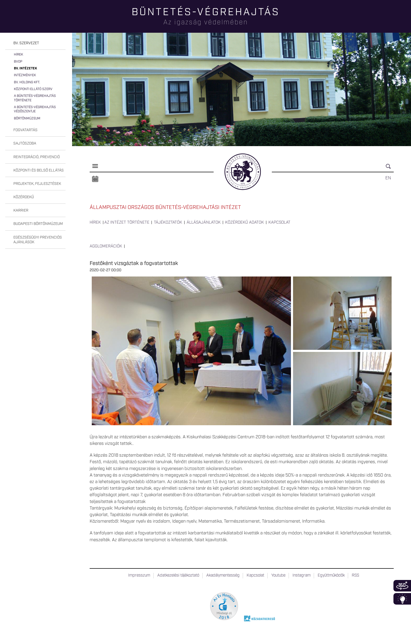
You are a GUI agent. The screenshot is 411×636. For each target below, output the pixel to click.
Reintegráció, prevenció (36, 157)
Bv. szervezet (26, 43)
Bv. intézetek (25, 68)
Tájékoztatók (168, 222)
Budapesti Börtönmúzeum (38, 224)
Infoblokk (402, 599)
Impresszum (139, 575)
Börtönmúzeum (27, 118)
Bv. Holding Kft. (27, 82)
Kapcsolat (279, 222)
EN (388, 178)
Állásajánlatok (204, 222)
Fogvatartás (25, 130)
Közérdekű (23, 197)
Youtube (278, 575)
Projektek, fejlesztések (37, 183)
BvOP (18, 61)
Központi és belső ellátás (38, 170)
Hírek (18, 54)
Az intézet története (126, 222)
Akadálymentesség (223, 575)
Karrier (20, 210)
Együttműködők (331, 575)
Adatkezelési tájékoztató (178, 575)
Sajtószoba (24, 143)
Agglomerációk (106, 246)
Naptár (95, 179)
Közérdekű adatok (244, 222)
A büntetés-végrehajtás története (35, 98)
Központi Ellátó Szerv (33, 89)
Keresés (390, 168)
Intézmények (25, 75)
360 (402, 585)
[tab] (35, 43)
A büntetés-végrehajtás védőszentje (35, 109)
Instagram (302, 575)
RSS (355, 575)
